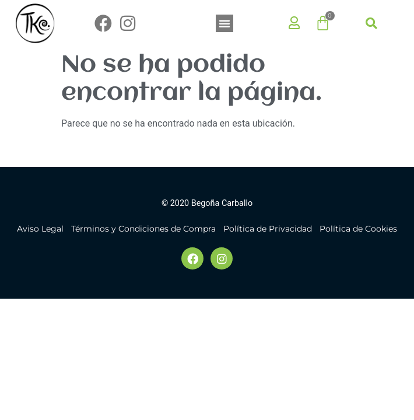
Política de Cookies (358, 228)
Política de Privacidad (267, 228)
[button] (224, 23)
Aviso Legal (40, 228)
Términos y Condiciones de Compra (143, 228)
